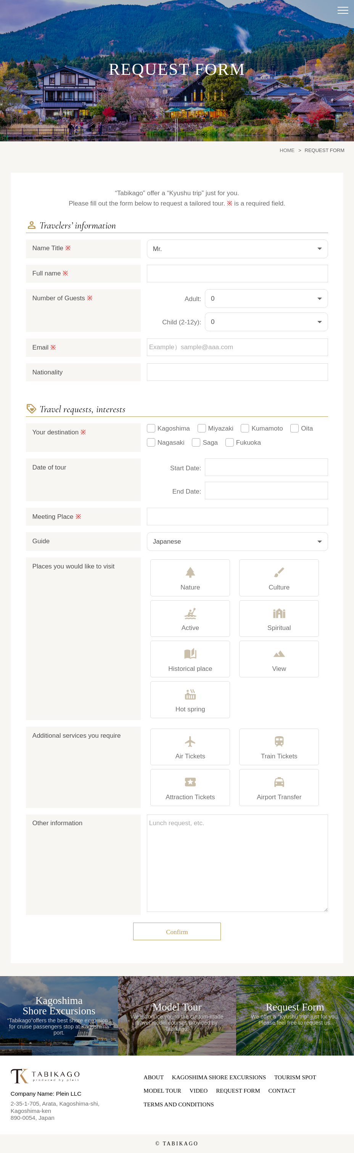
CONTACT (282, 1090)
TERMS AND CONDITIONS (178, 1104)
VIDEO (199, 1090)
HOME (287, 150)
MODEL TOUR (162, 1090)
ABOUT (153, 1077)
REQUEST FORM (238, 1090)
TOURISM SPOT (295, 1077)
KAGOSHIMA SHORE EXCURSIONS (219, 1077)
